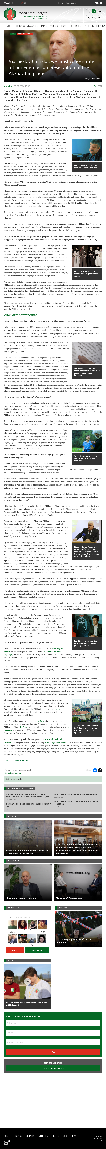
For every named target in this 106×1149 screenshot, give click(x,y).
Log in (60, 3)
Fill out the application (53, 1068)
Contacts (30, 1136)
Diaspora (64, 26)
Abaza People (33, 26)
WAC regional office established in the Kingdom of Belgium (76, 802)
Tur (99, 11)
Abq (93, 17)
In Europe (24, 727)
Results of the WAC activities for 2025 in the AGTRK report (26, 1003)
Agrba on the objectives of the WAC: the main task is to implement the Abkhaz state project (27, 795)
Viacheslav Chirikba (24, 34)
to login (8, 773)
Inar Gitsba (61, 742)
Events (44, 26)
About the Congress (16, 26)
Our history (76, 26)
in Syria (40, 721)
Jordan (57, 709)
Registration (71, 3)
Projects (54, 26)
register (18, 773)
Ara (99, 17)
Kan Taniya (50, 742)
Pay (53, 1051)
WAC (13, 34)
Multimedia (89, 26)
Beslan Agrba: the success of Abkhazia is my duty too (28, 805)
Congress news (69, 1136)
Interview (100, 26)
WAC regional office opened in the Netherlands (75, 794)
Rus (88, 11)
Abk (88, 17)
